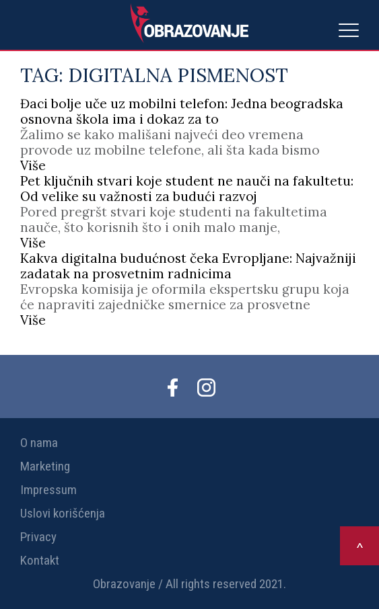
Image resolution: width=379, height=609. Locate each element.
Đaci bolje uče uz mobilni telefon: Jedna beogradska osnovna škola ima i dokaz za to (181, 111)
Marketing (45, 466)
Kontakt (39, 560)
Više (33, 165)
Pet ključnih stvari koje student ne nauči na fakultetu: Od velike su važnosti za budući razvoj (186, 188)
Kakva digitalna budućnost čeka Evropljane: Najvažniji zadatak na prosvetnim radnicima (188, 266)
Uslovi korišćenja (62, 513)
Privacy (38, 536)
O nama (39, 442)
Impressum (48, 489)
